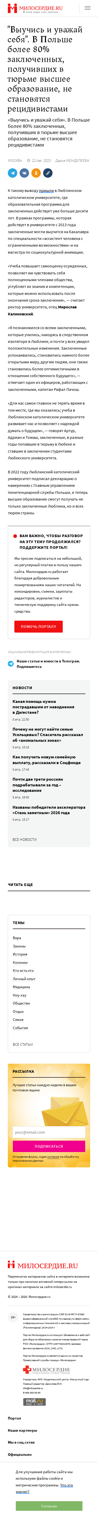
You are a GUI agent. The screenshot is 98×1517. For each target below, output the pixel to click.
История (20, 954)
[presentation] (49, 1132)
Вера (17, 937)
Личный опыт (24, 978)
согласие (53, 1157)
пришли (46, 190)
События (20, 1027)
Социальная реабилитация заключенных (39, 652)
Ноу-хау (19, 995)
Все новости (25, 839)
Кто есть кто (23, 970)
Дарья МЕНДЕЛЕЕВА (72, 160)
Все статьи (23, 1044)
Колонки (20, 962)
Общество (21, 1003)
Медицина (21, 986)
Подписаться (49, 1146)
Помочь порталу (38, 626)
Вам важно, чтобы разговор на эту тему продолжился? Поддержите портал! (51, 541)
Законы (19, 946)
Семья (18, 1019)
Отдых (18, 1011)
